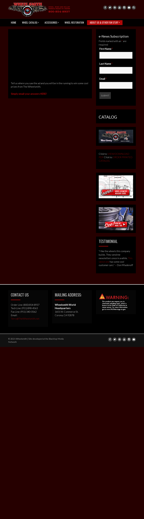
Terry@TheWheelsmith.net (25, 318)
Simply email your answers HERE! (29, 93)
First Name (106, 48)
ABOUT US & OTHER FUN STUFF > (105, 22)
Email (103, 78)
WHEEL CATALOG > (30, 22)
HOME (13, 22)
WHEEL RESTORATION (74, 22)
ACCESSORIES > (52, 22)
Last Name (105, 63)
